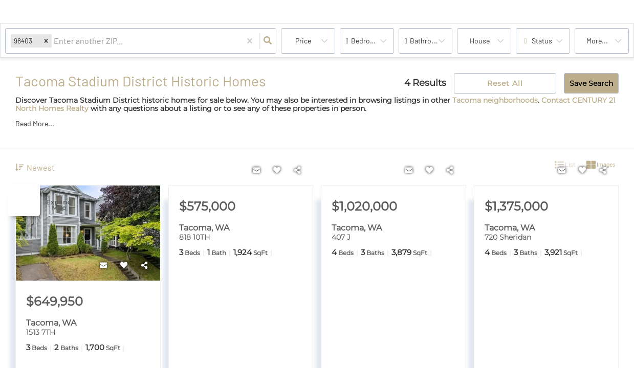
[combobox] (54, 41)
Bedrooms (367, 40)
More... (597, 40)
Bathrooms (427, 40)
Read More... (34, 124)
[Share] (145, 265)
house (480, 40)
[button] (46, 40)
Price (303, 40)
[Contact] (104, 265)
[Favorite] (124, 265)
